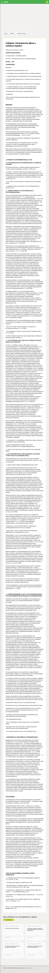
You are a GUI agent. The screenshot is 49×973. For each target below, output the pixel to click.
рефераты (12, 33)
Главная (5, 33)
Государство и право (21, 33)
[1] (21, 277)
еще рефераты (8, 919)
